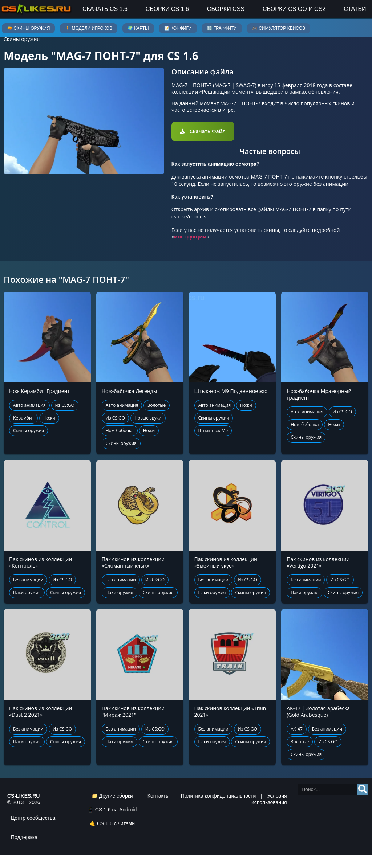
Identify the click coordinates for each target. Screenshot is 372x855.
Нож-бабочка (120, 431)
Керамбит (23, 418)
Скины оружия (22, 39)
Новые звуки (148, 418)
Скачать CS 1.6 (105, 9)
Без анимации (28, 580)
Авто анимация (29, 405)
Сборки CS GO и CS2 (294, 9)
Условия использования (269, 799)
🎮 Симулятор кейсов (278, 28)
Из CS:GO (64, 405)
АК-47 (297, 729)
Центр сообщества (33, 818)
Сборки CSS (225, 9)
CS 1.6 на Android (116, 810)
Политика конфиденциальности (218, 796)
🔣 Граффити (221, 28)
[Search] (362, 789)
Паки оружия (27, 592)
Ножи (49, 418)
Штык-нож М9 (213, 431)
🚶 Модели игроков (88, 28)
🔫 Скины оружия (28, 28)
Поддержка (24, 837)
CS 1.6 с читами (116, 823)
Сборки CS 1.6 (167, 9)
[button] (202, 131)
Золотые (156, 405)
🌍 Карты (138, 28)
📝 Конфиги (178, 28)
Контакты (158, 796)
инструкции (190, 236)
